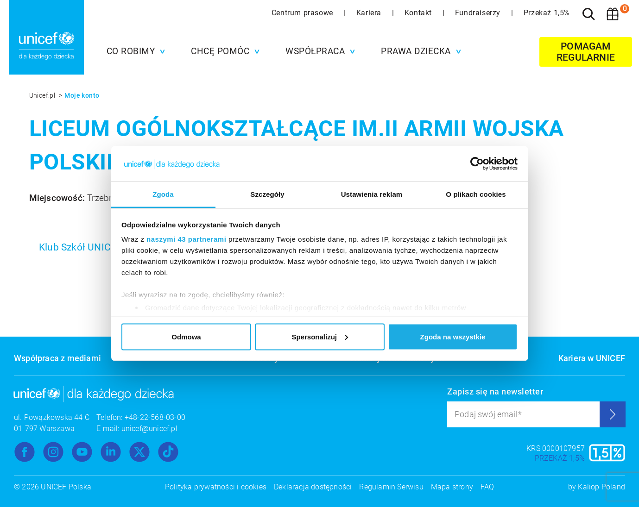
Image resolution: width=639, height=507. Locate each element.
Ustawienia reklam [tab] (372, 194)
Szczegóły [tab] (267, 194)
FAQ (487, 486)
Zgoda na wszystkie (453, 336)
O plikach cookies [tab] (476, 194)
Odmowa (186, 336)
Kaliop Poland (601, 486)
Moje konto (81, 95)
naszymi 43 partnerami (186, 239)
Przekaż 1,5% (547, 12)
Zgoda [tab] (163, 194)
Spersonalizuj (319, 336)
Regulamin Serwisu (391, 486)
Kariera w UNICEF (591, 358)
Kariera (370, 12)
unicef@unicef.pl (149, 428)
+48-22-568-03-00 (155, 417)
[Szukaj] (588, 14)
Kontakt (419, 12)
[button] (134, 51)
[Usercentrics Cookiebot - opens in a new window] (477, 163)
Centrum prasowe (303, 12)
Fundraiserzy (479, 12)
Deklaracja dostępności (313, 486)
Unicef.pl (43, 95)
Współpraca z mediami (57, 358)
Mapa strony (452, 486)
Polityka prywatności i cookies (215, 486)
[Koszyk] (612, 14)
